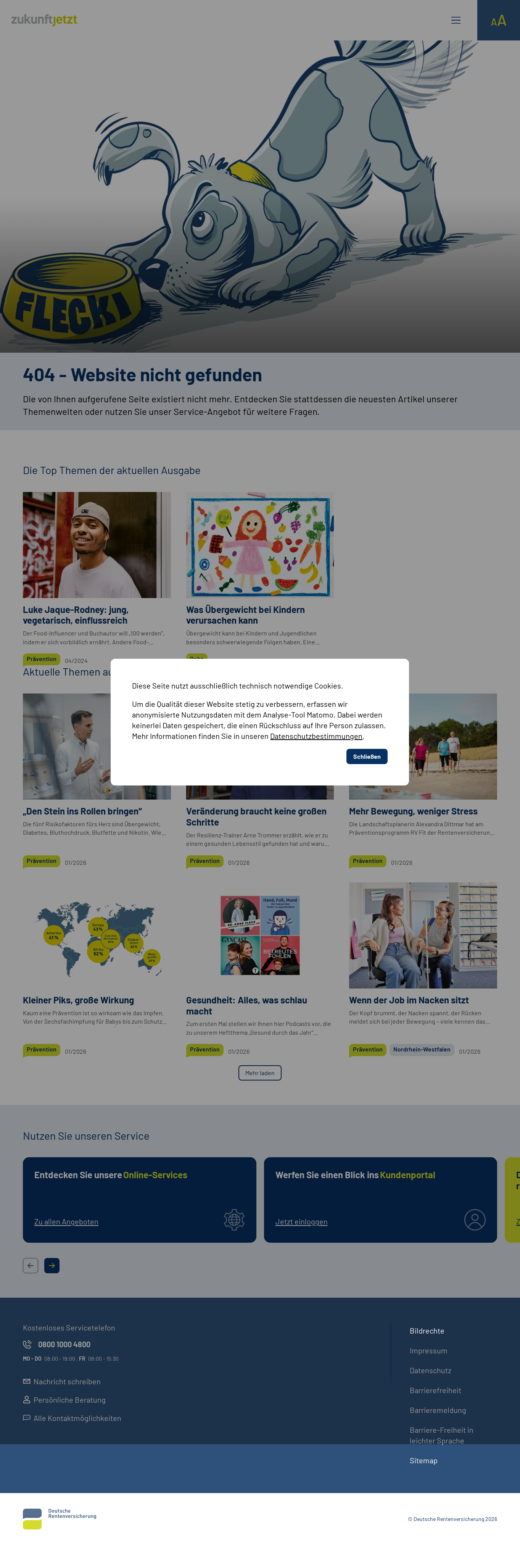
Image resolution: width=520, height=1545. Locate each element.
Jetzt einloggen (301, 1221)
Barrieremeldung (438, 1409)
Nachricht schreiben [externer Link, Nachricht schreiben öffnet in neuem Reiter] (62, 1381)
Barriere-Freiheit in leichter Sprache (441, 1435)
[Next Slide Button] (52, 1265)
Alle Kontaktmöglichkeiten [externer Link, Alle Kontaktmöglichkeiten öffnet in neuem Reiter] (72, 1417)
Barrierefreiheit (435, 1390)
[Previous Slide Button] (30, 1265)
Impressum (429, 1350)
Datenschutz (430, 1370)
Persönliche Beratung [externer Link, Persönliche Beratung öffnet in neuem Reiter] (64, 1399)
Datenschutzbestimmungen (316, 598)
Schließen (367, 619)
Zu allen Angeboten (66, 1221)
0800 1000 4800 (56, 1344)
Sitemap (424, 1460)
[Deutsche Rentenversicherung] (59, 1519)
